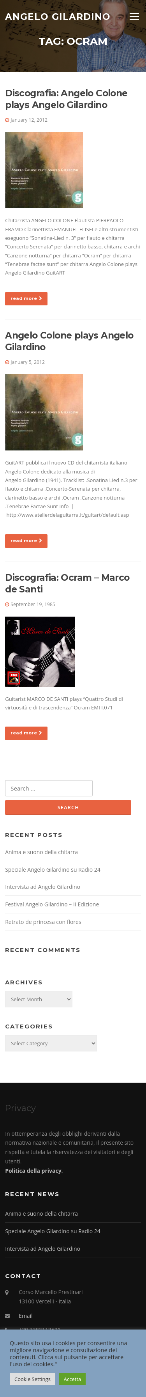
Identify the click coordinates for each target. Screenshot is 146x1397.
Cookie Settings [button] (32, 1379)
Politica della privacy (33, 1170)
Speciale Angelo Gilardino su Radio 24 (52, 869)
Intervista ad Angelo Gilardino (42, 886)
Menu (134, 16)
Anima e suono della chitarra (41, 852)
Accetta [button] (72, 1379)
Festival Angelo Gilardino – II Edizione (52, 904)
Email (26, 1315)
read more (26, 298)
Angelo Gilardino (58, 16)
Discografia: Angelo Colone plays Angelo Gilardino (66, 99)
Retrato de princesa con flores (43, 921)
